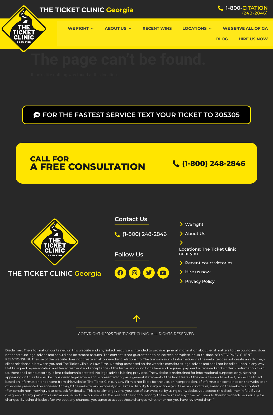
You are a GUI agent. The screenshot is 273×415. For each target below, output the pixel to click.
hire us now (253, 38)
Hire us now (199, 271)
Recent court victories (210, 262)
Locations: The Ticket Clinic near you (210, 251)
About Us (118, 28)
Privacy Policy (201, 281)
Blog (222, 38)
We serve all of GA (245, 28)
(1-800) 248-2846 (210, 163)
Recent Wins (157, 28)
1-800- (247, 8)
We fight (195, 224)
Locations (197, 28)
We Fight (81, 28)
